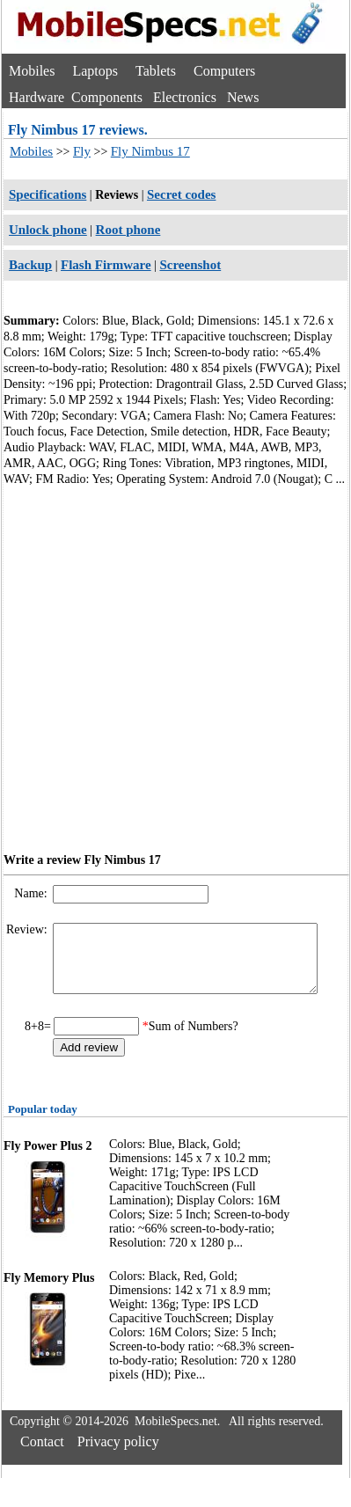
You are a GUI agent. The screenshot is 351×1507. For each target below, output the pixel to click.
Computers (224, 70)
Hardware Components (76, 97)
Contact (42, 1454)
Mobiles (32, 70)
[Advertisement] (165, 667)
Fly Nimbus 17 (150, 151)
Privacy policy (118, 1454)
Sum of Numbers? (193, 1039)
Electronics (184, 97)
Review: (28, 929)
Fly (82, 151)
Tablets (155, 70)
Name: (32, 893)
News (243, 97)
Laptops (95, 70)
